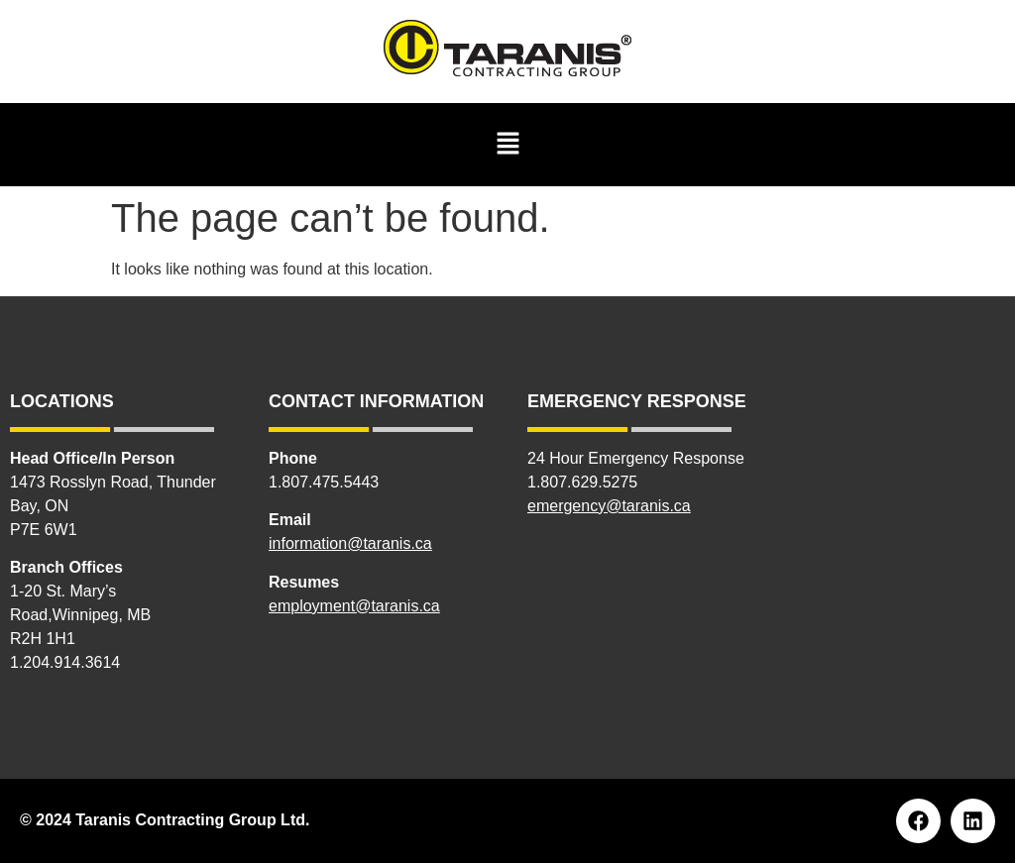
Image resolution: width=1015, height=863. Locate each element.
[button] (507, 144)
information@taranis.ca (350, 543)
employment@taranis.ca (354, 605)
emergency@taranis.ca (609, 505)
